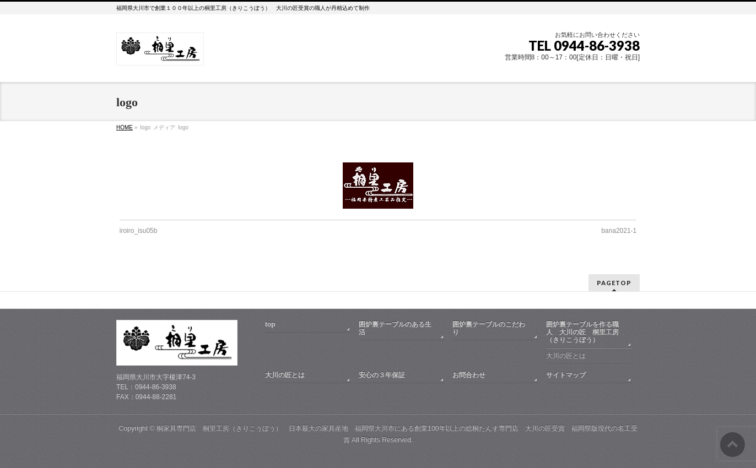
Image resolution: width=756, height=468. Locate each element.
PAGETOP (614, 282)
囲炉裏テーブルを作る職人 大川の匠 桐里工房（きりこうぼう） (582, 332)
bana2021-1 (618, 231)
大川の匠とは (566, 356)
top (270, 324)
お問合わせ (468, 375)
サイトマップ (566, 375)
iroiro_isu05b (139, 231)
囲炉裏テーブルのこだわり (488, 328)
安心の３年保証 (382, 375)
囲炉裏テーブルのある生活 (395, 328)
